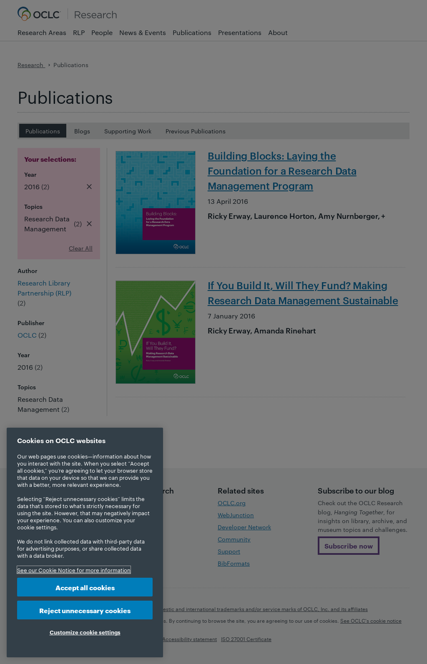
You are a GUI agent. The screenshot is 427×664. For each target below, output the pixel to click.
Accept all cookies (85, 587)
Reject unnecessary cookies (85, 610)
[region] (85, 542)
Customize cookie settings (85, 632)
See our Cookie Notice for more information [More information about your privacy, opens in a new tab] (74, 570)
